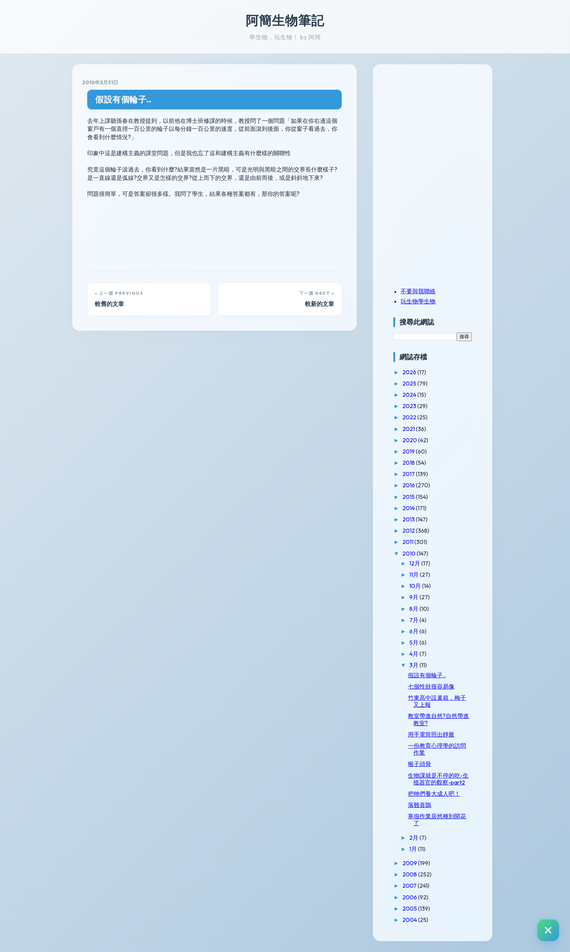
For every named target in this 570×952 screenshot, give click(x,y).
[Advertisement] (441, 124)
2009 (413, 863)
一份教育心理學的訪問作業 (440, 749)
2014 (412, 508)
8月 (417, 608)
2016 (412, 485)
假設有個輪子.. (123, 99)
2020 (413, 440)
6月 (417, 631)
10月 (418, 585)
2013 (412, 519)
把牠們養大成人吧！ (437, 793)
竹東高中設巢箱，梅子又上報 (440, 701)
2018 (412, 462)
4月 (417, 653)
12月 (418, 563)
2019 (412, 451)
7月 (417, 620)
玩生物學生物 (421, 301)
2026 (412, 372)
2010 (412, 553)
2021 (412, 428)
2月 (417, 837)
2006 (413, 897)
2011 (411, 541)
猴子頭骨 (422, 763)
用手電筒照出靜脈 (434, 734)
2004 (413, 919)
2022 (412, 417)
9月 (417, 597)
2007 (413, 885)
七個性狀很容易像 (434, 686)
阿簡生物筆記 (285, 20)
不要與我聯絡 (421, 291)
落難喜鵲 (422, 804)
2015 (412, 496)
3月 (417, 665)
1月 (416, 848)
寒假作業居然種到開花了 (440, 819)
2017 (412, 473)
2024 (412, 394)
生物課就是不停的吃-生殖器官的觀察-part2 (441, 779)
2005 (413, 908)
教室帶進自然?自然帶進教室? (441, 719)
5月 (417, 642)
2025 (412, 383)
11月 (417, 574)
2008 (413, 874)
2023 (412, 406)
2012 (412, 530)
